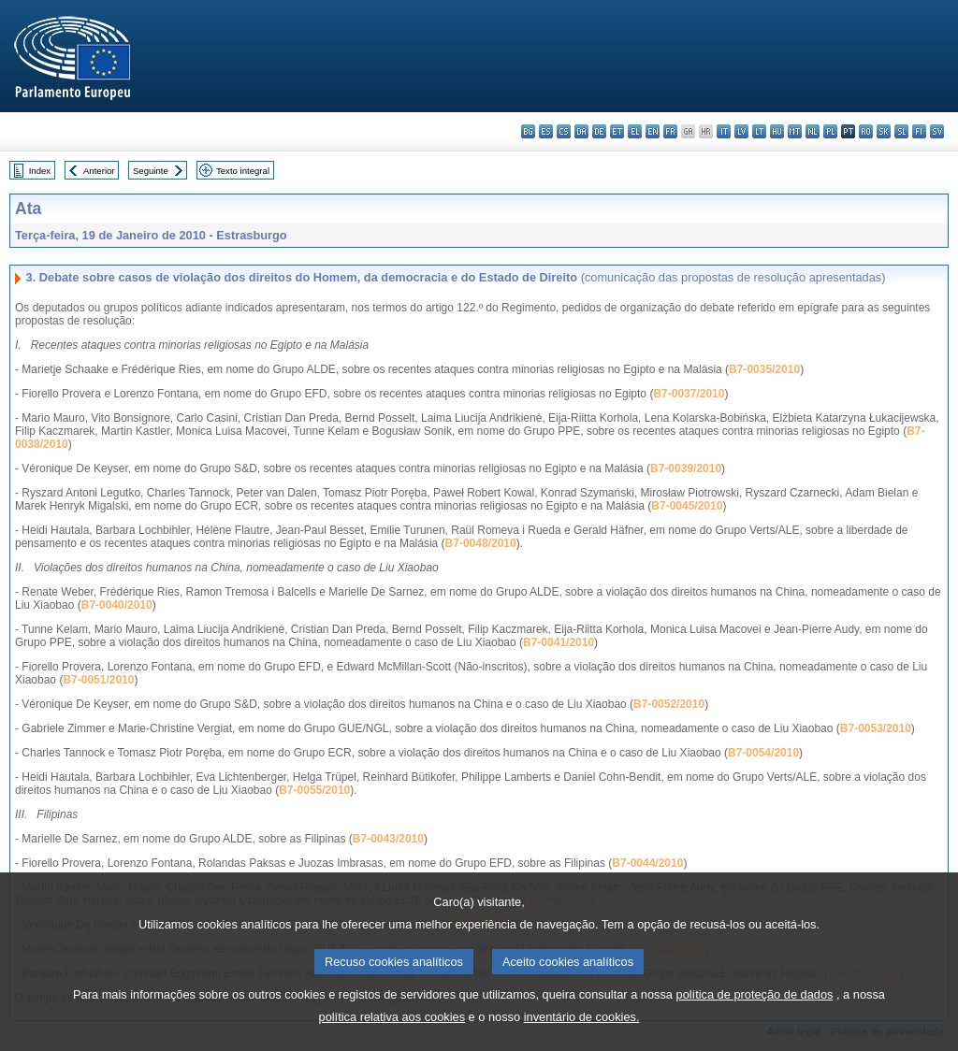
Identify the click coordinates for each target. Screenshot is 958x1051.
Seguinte (150, 171)
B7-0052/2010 (668, 704)
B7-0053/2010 (875, 728)
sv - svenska (937, 131)
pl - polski (830, 131)
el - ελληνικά (635, 131)
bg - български (528, 131)
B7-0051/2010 (98, 679)
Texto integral (242, 171)
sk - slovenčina (884, 131)
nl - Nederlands (813, 131)
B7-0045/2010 (686, 505)
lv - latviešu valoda (741, 131)
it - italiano (724, 131)
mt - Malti (795, 131)
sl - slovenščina (901, 131)
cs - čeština (564, 131)
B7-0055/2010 (314, 790)
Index (40, 171)
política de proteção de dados (755, 1022)
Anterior (99, 171)
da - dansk (581, 131)
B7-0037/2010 (688, 393)
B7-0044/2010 (647, 863)
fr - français (670, 131)
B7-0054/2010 (763, 752)
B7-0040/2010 (116, 605)
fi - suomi (919, 131)
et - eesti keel (617, 131)
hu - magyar (777, 131)
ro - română (866, 131)
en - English (653, 131)
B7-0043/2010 (388, 838)
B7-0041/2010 (558, 642)
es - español (546, 131)
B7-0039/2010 (685, 468)
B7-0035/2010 (764, 369)
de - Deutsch (599, 131)
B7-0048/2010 (480, 543)
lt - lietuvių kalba (759, 131)
